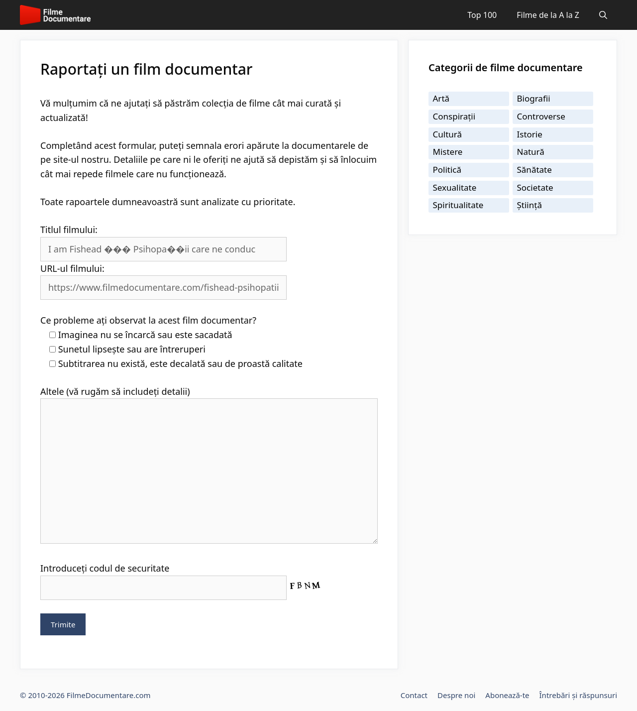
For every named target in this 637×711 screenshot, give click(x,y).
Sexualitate (455, 187)
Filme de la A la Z (548, 14)
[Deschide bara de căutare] (603, 15)
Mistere (448, 151)
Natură (530, 151)
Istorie (529, 134)
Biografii (533, 98)
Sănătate (534, 169)
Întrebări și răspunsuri (578, 695)
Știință (529, 205)
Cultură (447, 134)
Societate (535, 187)
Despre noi (456, 695)
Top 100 (482, 14)
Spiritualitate (458, 205)
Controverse (541, 116)
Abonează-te (507, 695)
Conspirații (454, 116)
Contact (414, 695)
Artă (441, 98)
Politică (447, 169)
